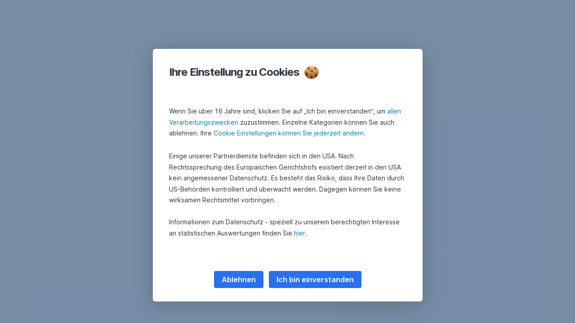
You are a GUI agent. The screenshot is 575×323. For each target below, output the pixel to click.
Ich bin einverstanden (315, 279)
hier (299, 233)
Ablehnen (239, 279)
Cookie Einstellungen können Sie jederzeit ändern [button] (289, 133)
